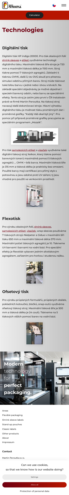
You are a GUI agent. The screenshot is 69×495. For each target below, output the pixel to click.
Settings (34, 477)
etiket (25, 60)
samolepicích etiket (23, 150)
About (5, 438)
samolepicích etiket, (14, 231)
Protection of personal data (34, 491)
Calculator (34, 15)
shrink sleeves (10, 60)
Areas (5, 411)
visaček (42, 150)
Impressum (8, 442)
